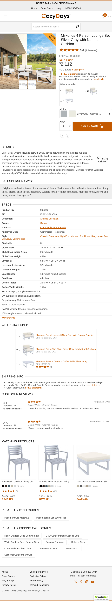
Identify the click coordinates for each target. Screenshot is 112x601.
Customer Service (39, 571)
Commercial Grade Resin (53, 227)
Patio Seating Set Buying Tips (51, 517)
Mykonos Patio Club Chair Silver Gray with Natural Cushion (66, 349)
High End (64, 236)
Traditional (85, 236)
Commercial (19, 239)
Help (59, 8)
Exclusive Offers (38, 576)
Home (34, 8)
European (54, 236)
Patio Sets (71, 548)
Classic (44, 236)
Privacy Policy (9, 585)
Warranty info (8, 317)
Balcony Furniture (55, 542)
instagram (86, 581)
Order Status (46, 8)
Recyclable (96, 236)
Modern (74, 236)
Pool (106, 236)
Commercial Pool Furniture (18, 548)
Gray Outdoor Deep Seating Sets (62, 535)
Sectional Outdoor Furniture (18, 554)
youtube (92, 581)
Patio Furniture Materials (16, 517)
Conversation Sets (48, 548)
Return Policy (36, 580)
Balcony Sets (78, 542)
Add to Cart (92, 126)
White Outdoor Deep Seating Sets (21, 542)
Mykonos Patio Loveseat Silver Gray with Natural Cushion (65, 335)
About (5, 571)
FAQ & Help (8, 580)
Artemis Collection (49, 218)
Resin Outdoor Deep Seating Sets (21, 535)
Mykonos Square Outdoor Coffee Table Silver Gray (61, 361)
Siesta (43, 223)
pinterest (81, 581)
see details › (99, 79)
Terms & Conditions (39, 585)
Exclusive (6, 239)
